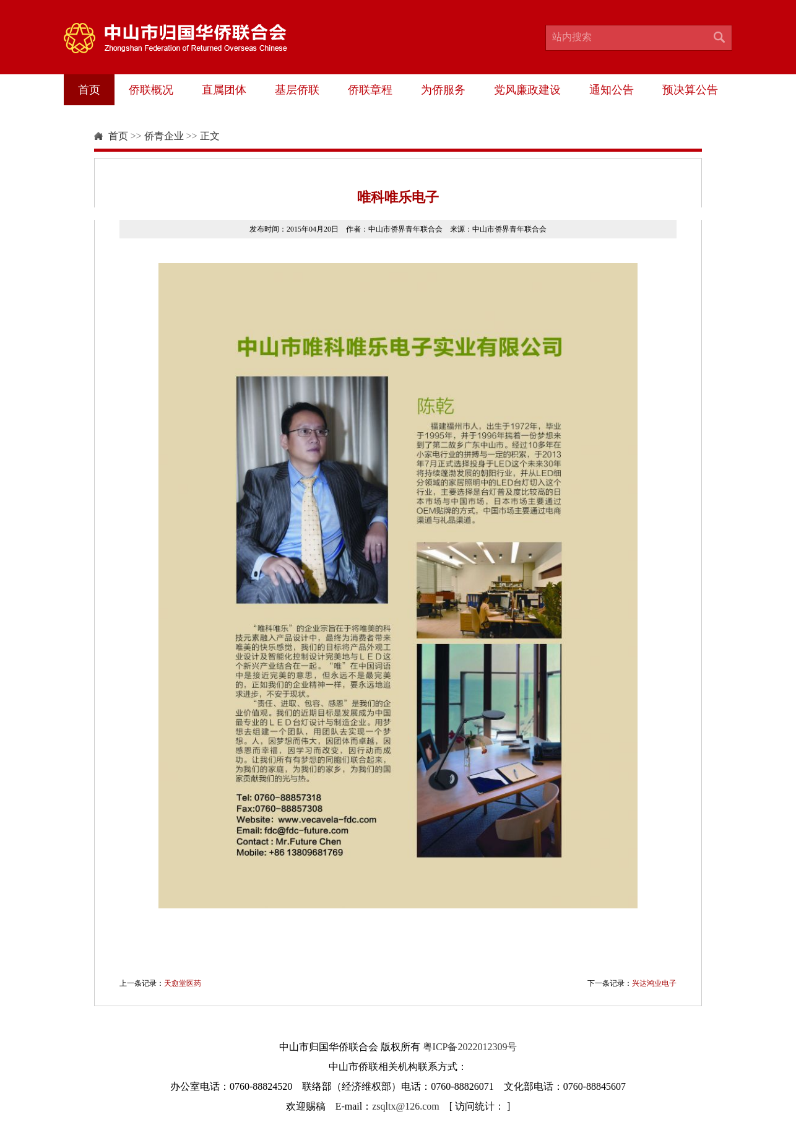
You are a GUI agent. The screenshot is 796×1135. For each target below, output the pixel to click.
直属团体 (224, 90)
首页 (89, 90)
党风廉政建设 (527, 90)
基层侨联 (297, 90)
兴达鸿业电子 (654, 983)
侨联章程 (370, 90)
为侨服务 (443, 90)
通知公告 (611, 90)
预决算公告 (690, 90)
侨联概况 (151, 90)
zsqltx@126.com (405, 1106)
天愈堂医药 (182, 983)
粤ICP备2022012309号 (470, 1047)
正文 (210, 136)
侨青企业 (164, 136)
